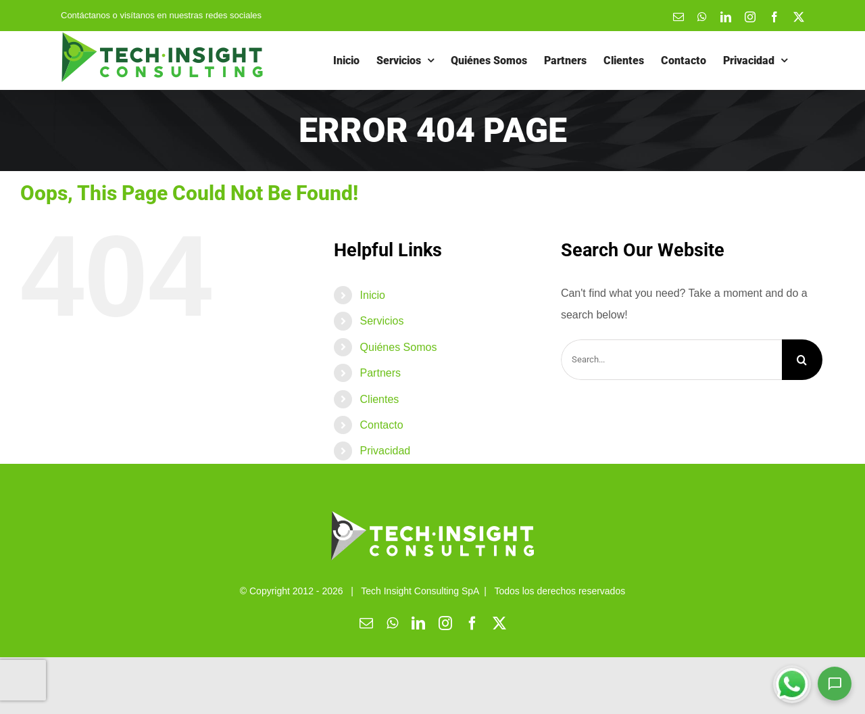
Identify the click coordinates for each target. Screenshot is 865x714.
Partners (380, 373)
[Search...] (671, 359)
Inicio (372, 295)
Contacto (381, 425)
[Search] (802, 359)
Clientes (379, 399)
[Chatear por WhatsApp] (792, 684)
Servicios (382, 321)
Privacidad (385, 450)
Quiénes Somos (398, 347)
